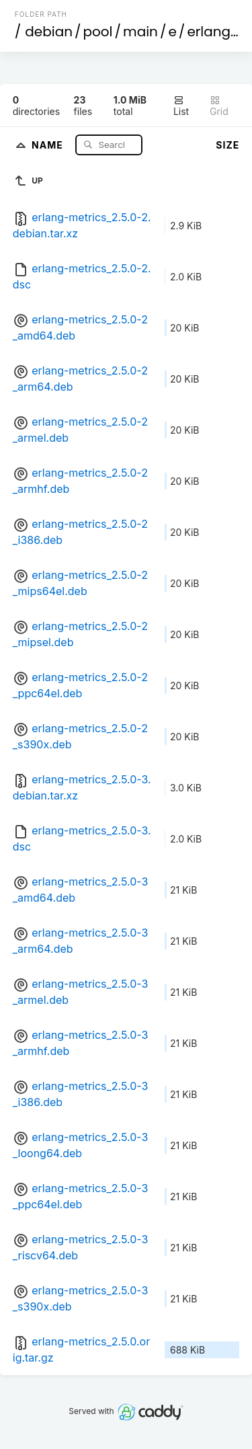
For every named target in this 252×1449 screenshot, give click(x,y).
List (181, 106)
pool (98, 31)
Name (49, 144)
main (140, 31)
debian (49, 31)
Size (227, 145)
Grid (219, 106)
